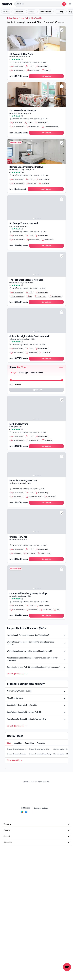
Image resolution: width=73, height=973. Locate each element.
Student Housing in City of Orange (40, 754)
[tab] (13, 372)
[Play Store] (22, 812)
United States (12, 18)
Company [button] (36, 824)
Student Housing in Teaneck (16, 754)
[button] (40, 4)
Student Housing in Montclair (63, 754)
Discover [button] (36, 830)
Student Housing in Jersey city (17, 749)
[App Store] (26, 812)
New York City (36, 18)
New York (24, 18)
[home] (7, 4)
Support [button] (36, 836)
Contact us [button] (36, 842)
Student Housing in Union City (39, 749)
